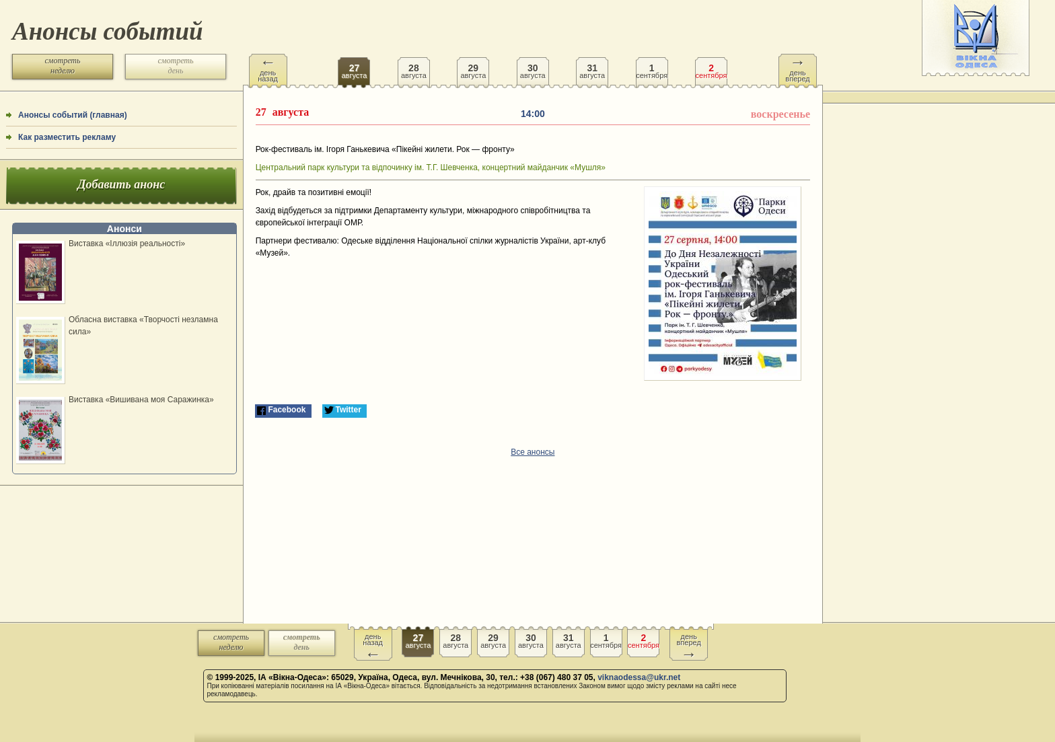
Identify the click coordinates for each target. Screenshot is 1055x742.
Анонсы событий (107, 31)
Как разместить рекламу (67, 137)
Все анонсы (532, 452)
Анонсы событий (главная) (72, 115)
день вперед (797, 68)
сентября (652, 66)
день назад (268, 68)
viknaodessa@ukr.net (638, 677)
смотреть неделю (63, 65)
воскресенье (780, 114)
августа (354, 66)
